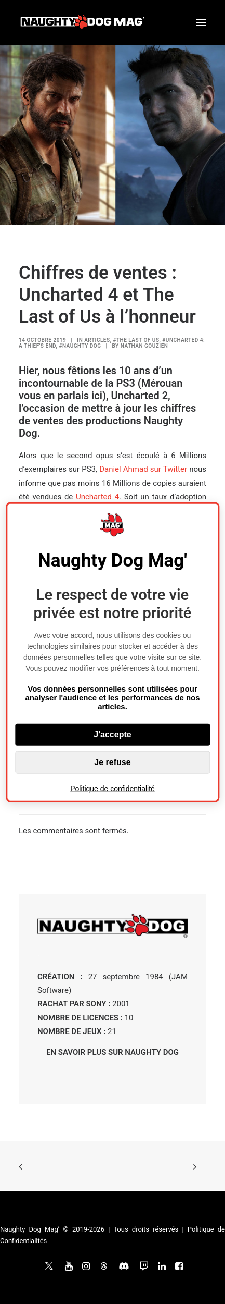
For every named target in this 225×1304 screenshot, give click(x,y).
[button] (201, 22)
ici (96, 395)
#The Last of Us (136, 340)
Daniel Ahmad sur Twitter (143, 469)
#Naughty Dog (80, 346)
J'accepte (112, 734)
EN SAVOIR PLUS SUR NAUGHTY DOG (112, 1052)
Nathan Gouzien (144, 346)
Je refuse (112, 761)
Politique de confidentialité (112, 788)
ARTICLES (97, 340)
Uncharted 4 (97, 496)
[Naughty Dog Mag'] (83, 22)
